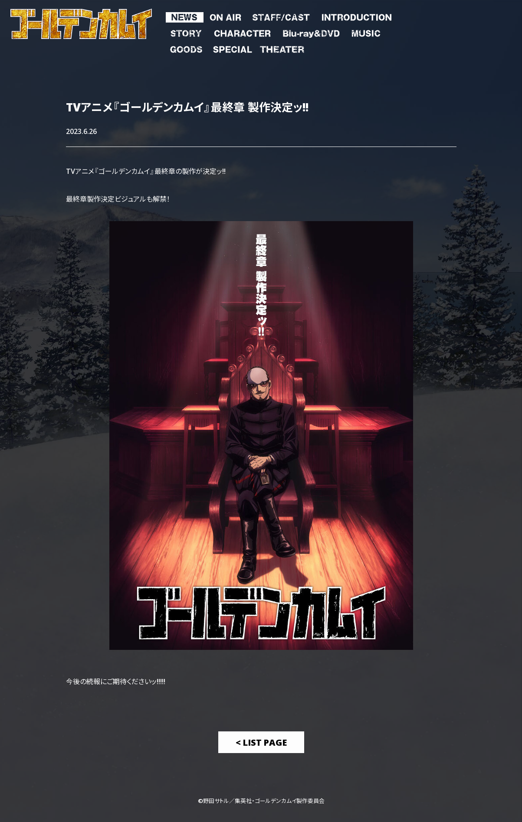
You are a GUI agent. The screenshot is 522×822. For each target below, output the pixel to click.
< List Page (261, 742)
